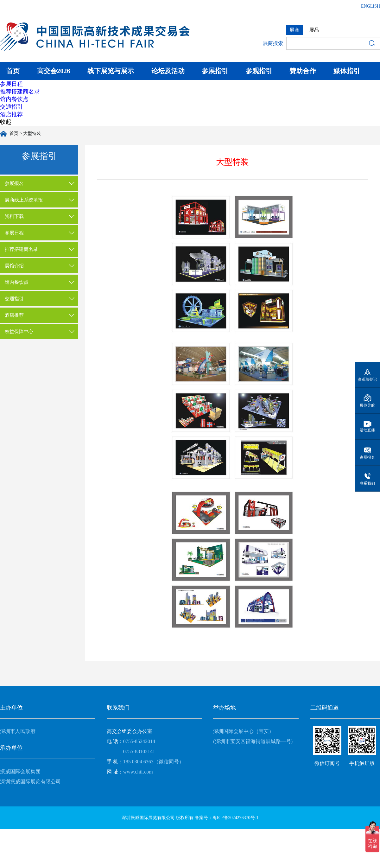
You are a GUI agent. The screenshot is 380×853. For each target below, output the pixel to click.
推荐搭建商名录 (20, 91)
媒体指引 (346, 71)
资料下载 (14, 216)
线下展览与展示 (110, 71)
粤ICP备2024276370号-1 (235, 817)
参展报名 (14, 183)
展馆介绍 (14, 265)
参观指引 (259, 71)
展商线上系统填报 (24, 199)
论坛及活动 (168, 71)
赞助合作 (302, 71)
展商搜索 (273, 43)
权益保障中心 (19, 331)
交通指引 (11, 107)
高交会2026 (53, 71)
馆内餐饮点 (14, 99)
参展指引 (215, 71)
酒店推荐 (11, 114)
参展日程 (11, 84)
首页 (13, 71)
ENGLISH (370, 6)
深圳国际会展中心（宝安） (243, 731)
